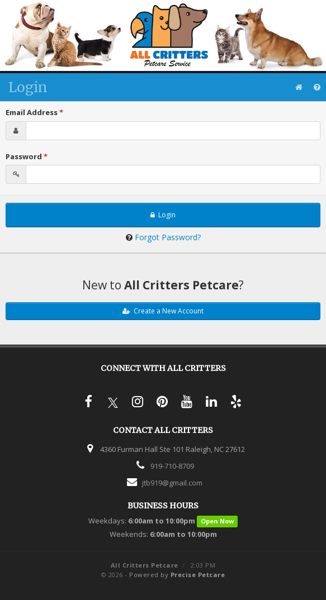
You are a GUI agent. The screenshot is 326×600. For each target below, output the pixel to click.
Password (27, 156)
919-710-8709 (172, 466)
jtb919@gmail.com (172, 483)
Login (163, 215)
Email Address (34, 112)
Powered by (177, 574)
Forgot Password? (168, 237)
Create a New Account (163, 311)
